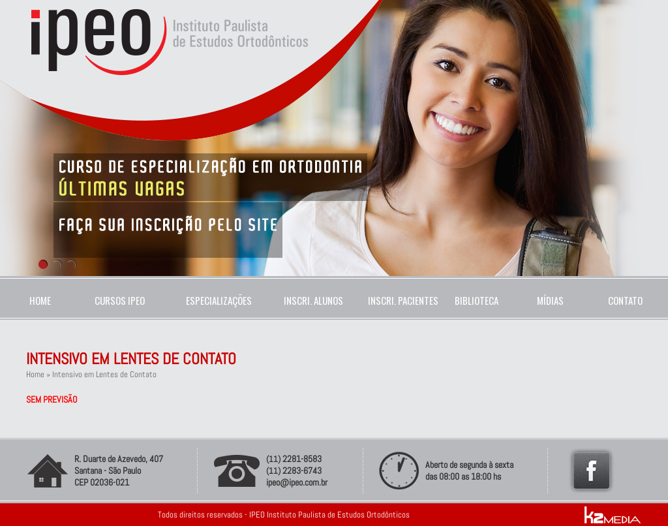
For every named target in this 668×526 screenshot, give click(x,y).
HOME (40, 300)
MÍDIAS (550, 300)
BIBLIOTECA (476, 300)
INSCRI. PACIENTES (400, 300)
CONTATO (625, 300)
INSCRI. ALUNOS (311, 300)
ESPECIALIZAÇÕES (219, 300)
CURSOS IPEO (120, 300)
